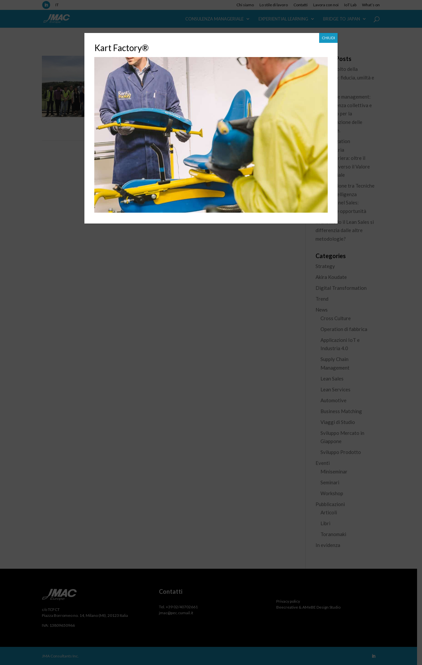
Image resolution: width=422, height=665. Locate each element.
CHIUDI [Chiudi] (328, 37)
